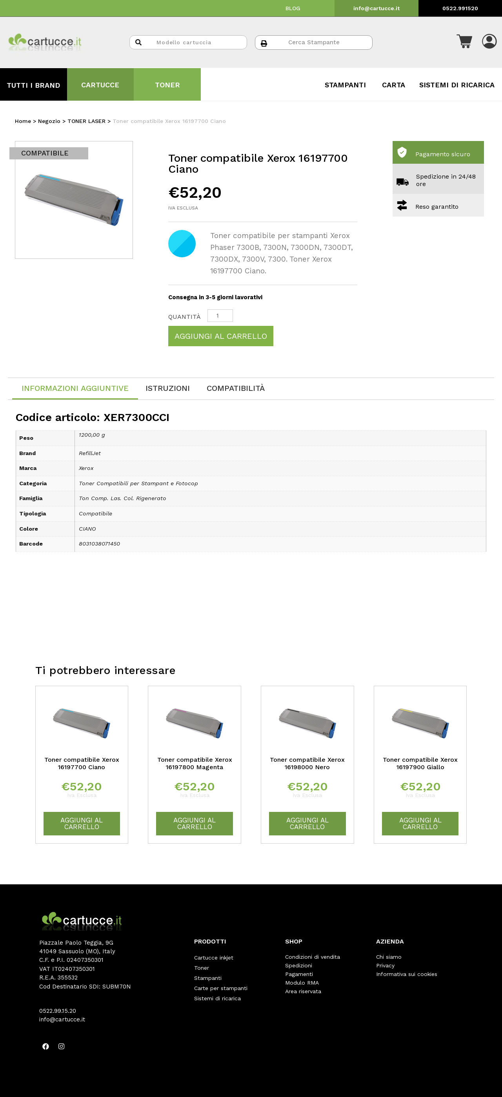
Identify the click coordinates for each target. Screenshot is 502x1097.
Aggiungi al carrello (221, 336)
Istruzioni (168, 388)
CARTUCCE (100, 85)
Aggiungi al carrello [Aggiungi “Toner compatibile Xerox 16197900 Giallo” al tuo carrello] (420, 823)
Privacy (385, 965)
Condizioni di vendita (312, 957)
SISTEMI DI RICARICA (457, 85)
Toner (201, 965)
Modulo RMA (302, 983)
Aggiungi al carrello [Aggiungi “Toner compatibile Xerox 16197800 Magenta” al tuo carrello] (194, 823)
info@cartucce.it (376, 8)
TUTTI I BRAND (33, 85)
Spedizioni (298, 965)
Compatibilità (236, 388)
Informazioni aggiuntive (75, 388)
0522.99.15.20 (57, 1010)
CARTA (393, 85)
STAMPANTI (345, 85)
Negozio (49, 121)
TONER (167, 85)
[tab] (75, 388)
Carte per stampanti (220, 983)
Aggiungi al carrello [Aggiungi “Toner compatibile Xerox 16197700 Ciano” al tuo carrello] (81, 823)
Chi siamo (389, 957)
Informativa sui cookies (406, 974)
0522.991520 (460, 8)
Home (23, 121)
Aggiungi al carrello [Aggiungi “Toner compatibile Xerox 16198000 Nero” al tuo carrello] (307, 823)
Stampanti (208, 974)
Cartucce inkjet (213, 957)
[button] (464, 42)
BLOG (293, 8)
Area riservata (303, 991)
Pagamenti (299, 974)
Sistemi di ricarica (217, 991)
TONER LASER (86, 121)
